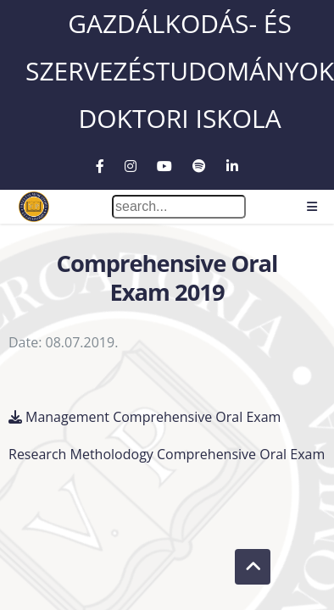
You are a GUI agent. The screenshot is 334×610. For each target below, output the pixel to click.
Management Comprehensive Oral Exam (153, 416)
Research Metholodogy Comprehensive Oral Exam (166, 453)
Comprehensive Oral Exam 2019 (167, 277)
